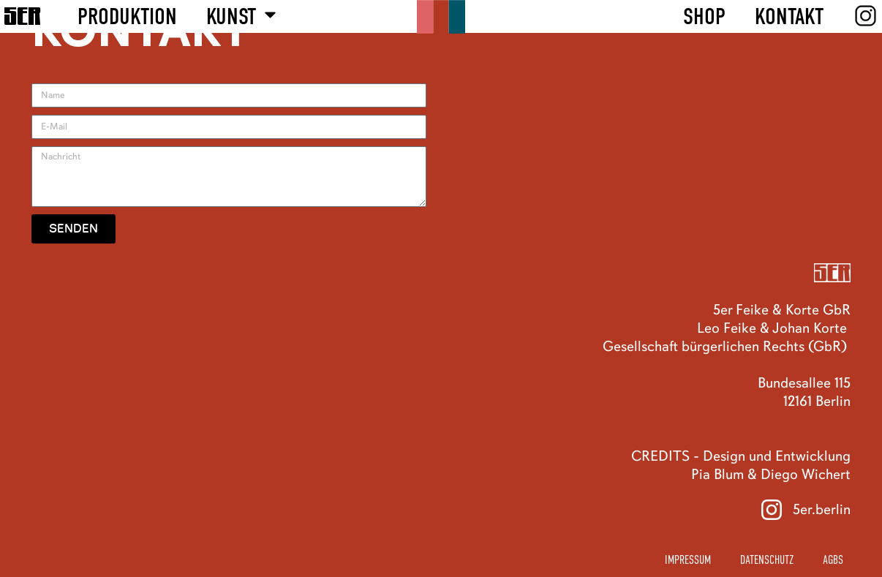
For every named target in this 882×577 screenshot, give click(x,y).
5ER (22, 15)
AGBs (833, 560)
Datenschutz (767, 560)
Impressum (688, 560)
